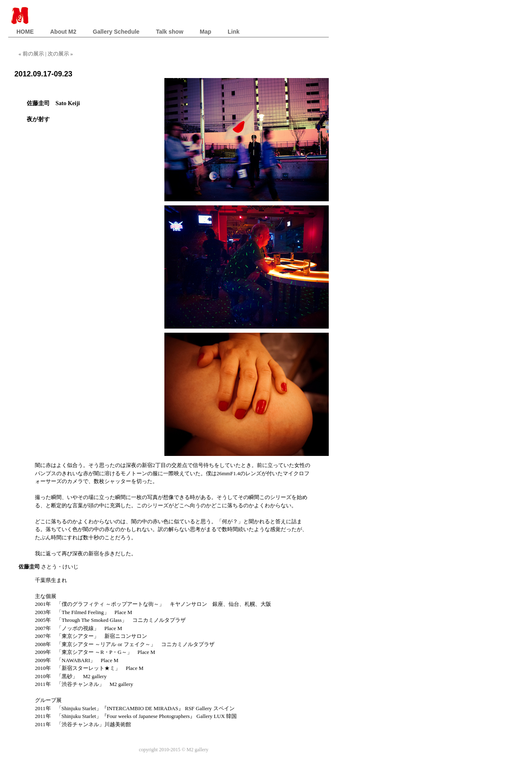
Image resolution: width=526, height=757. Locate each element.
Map (205, 31)
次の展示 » (60, 54)
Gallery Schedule (116, 31)
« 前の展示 (31, 54)
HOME (25, 31)
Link (234, 31)
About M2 (63, 31)
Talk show (169, 31)
